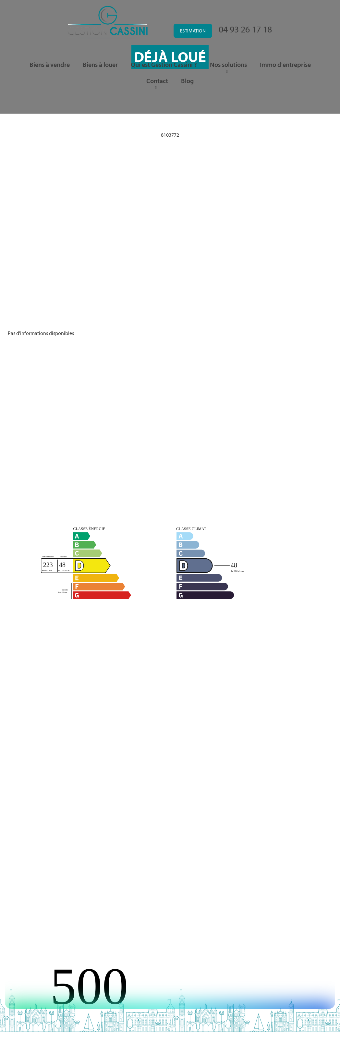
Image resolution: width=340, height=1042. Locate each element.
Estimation (193, 31)
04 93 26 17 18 (245, 29)
